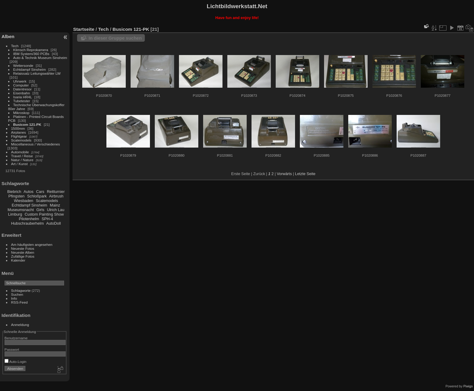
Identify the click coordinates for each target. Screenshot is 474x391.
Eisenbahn (21, 93)
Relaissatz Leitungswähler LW (37, 73)
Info (14, 298)
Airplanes (18, 132)
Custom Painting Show (44, 214)
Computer (21, 85)
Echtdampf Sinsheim (29, 69)
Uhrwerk (20, 81)
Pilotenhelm (29, 219)
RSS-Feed (19, 302)
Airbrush (56, 196)
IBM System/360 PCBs (31, 54)
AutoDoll (53, 223)
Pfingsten (16, 196)
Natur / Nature (22, 160)
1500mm (18, 128)
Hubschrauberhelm (27, 223)
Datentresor (22, 89)
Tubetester (21, 101)
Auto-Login (16, 361)
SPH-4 (47, 219)
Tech (15, 46)
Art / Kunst (19, 164)
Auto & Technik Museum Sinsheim (40, 58)
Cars (40, 191)
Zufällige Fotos (22, 256)
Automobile (20, 152)
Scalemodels (21, 140)
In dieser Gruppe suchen (115, 38)
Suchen (17, 294)
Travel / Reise (22, 156)
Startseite (83, 29)
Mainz (55, 205)
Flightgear (19, 136)
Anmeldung (20, 325)
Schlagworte (21, 290)
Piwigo (468, 386)
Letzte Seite (305, 173)
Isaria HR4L (22, 97)
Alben (8, 36)
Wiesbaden (23, 200)
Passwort (12, 349)
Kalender (18, 260)
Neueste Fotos (22, 248)
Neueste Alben (22, 252)
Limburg (15, 214)
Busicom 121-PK (27, 124)
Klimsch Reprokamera (30, 50)
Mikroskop (21, 113)
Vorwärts (284, 173)
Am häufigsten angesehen (32, 244)
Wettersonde (23, 65)
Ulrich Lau (55, 209)
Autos (29, 191)
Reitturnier (56, 191)
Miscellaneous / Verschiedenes (35, 144)
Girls (40, 209)
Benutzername (16, 338)
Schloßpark (37, 196)
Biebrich (14, 191)
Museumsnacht (21, 209)
